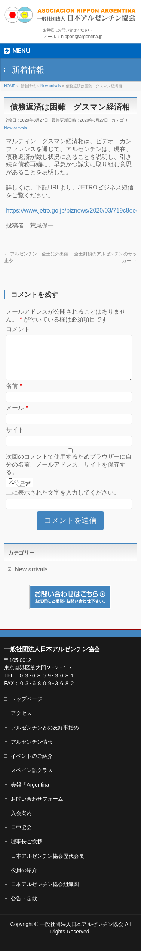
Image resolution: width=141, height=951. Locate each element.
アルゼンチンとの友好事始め (45, 728)
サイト (15, 439)
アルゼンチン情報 (32, 742)
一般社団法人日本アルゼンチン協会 (81, 925)
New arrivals (15, 128)
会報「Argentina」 (32, 785)
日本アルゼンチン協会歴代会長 (47, 856)
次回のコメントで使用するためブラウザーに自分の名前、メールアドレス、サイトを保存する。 (69, 473)
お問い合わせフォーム (37, 799)
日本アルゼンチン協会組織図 (45, 885)
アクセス (21, 713)
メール (17, 417)
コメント (18, 329)
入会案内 (21, 813)
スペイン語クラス (32, 770)
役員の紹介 (24, 870)
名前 (14, 395)
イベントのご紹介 (32, 756)
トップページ (26, 699)
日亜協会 (21, 828)
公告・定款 (24, 899)
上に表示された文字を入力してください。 (63, 501)
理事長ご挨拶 (26, 842)
